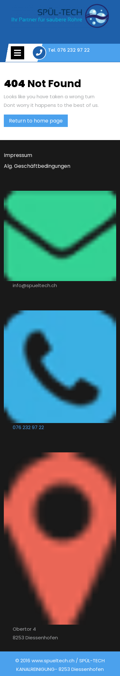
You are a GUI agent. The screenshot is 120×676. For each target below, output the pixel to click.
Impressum (18, 155)
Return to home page (38, 122)
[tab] (17, 52)
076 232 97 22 (28, 427)
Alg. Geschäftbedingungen (37, 166)
